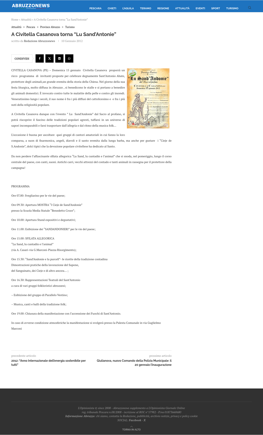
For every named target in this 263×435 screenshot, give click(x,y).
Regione (163, 8)
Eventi (200, 8)
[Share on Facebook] (40, 59)
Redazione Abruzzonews (39, 41)
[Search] (250, 8)
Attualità (182, 8)
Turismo (232, 8)
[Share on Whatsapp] (69, 59)
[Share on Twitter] (49, 59)
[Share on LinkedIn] (59, 59)
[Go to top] (131, 430)
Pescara (95, 8)
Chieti (112, 8)
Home (14, 19)
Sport (215, 8)
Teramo (145, 8)
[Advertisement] (217, 67)
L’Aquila (128, 8)
